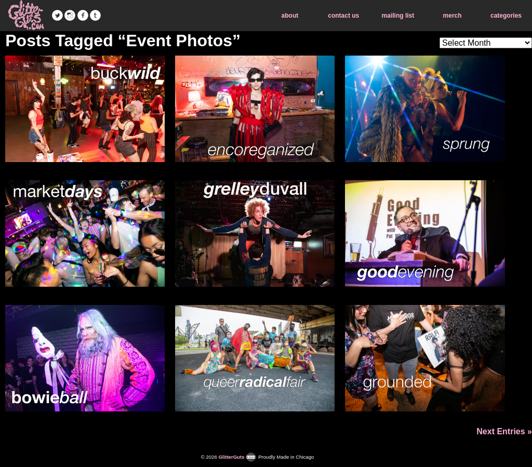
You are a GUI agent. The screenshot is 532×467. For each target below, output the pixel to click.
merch (452, 15)
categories (506, 15)
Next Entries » (504, 431)
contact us (343, 15)
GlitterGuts (26, 15)
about (290, 15)
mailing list (398, 15)
